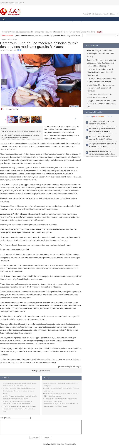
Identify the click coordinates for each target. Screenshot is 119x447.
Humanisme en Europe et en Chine (82, 32)
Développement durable (25, 32)
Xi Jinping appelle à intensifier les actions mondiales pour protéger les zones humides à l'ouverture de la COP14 (19, 409)
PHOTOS (7, 27)
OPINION (111, 22)
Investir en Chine (8, 32)
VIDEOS (16, 27)
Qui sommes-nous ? (100, 14)
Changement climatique (43, 32)
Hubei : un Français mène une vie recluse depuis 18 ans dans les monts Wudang (100, 53)
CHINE (6, 22)
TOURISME (99, 22)
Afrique (15, 39)
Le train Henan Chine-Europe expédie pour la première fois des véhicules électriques (101, 88)
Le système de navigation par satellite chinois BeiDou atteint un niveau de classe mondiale (100, 72)
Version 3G (87, 14)
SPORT (89, 22)
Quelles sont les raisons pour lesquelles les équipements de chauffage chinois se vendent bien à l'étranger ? (101, 63)
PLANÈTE (80, 22)
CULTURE (59, 22)
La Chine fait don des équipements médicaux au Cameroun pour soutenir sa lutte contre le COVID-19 (20, 136)
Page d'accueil (5, 39)
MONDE (27, 22)
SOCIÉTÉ (69, 22)
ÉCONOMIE (17, 22)
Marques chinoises (60, 32)
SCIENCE (48, 22)
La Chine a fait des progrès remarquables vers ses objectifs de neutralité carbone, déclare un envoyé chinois (19, 391)
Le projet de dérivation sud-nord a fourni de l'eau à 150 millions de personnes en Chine (101, 104)
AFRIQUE (38, 22)
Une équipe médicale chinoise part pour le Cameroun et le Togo (22, 131)
